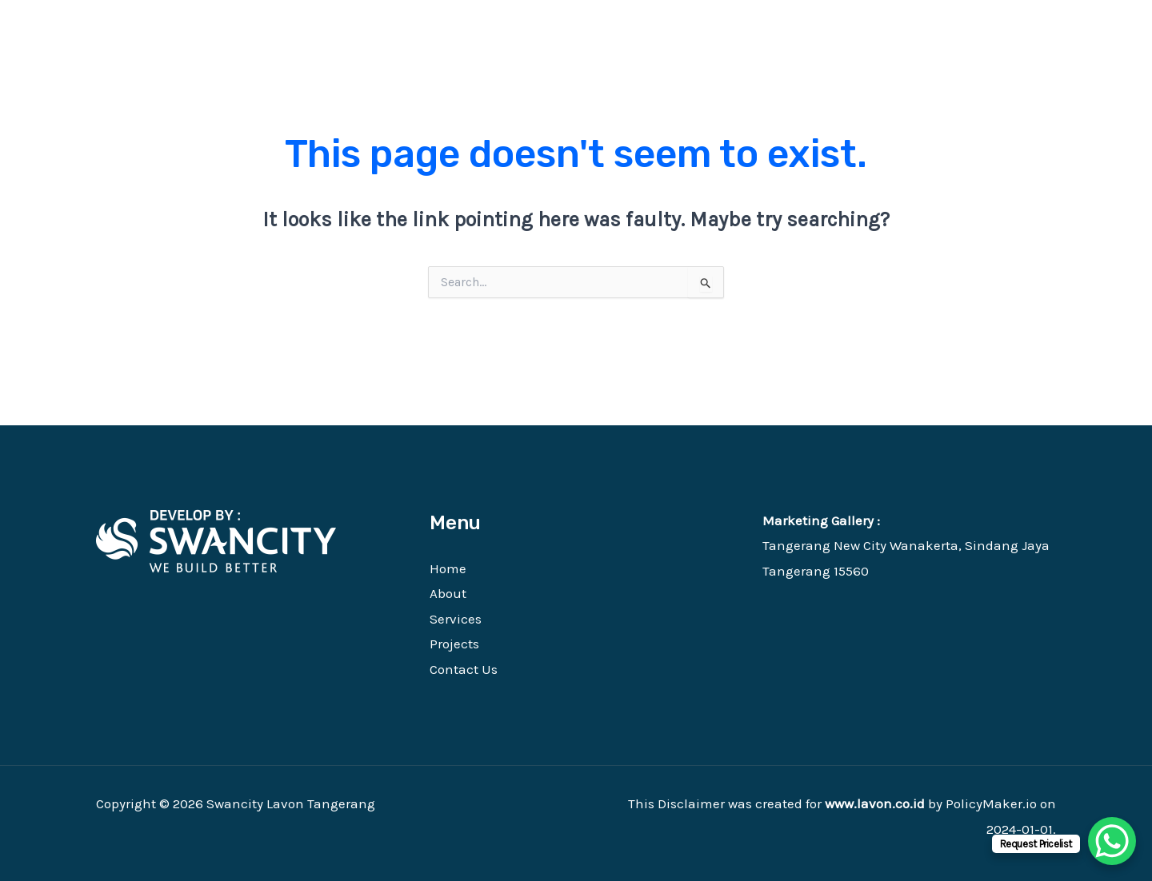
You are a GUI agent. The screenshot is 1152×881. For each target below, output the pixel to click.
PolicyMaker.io (991, 803)
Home (448, 568)
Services (456, 619)
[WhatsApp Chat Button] (1112, 841)
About (448, 593)
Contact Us (464, 669)
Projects (454, 644)
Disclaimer (691, 803)
